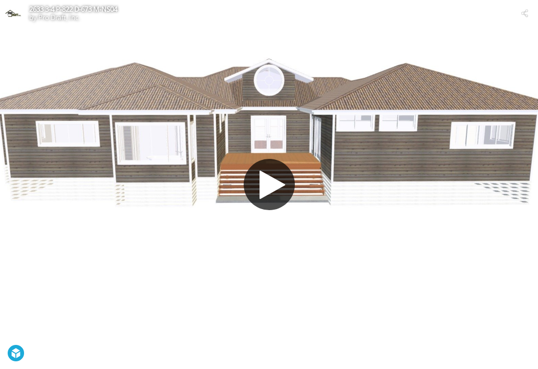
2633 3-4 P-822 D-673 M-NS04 (73, 9)
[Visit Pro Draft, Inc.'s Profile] (13, 13)
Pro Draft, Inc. (59, 17)
